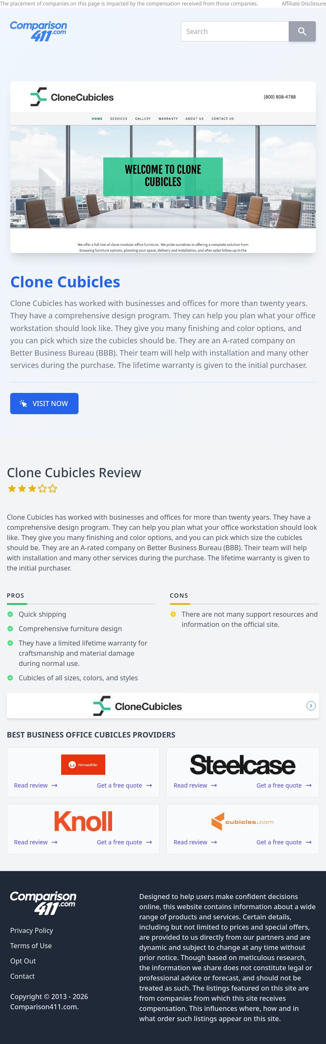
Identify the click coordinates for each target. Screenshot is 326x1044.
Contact (22, 976)
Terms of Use (31, 945)
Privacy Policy (31, 930)
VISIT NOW (43, 403)
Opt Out (23, 961)
